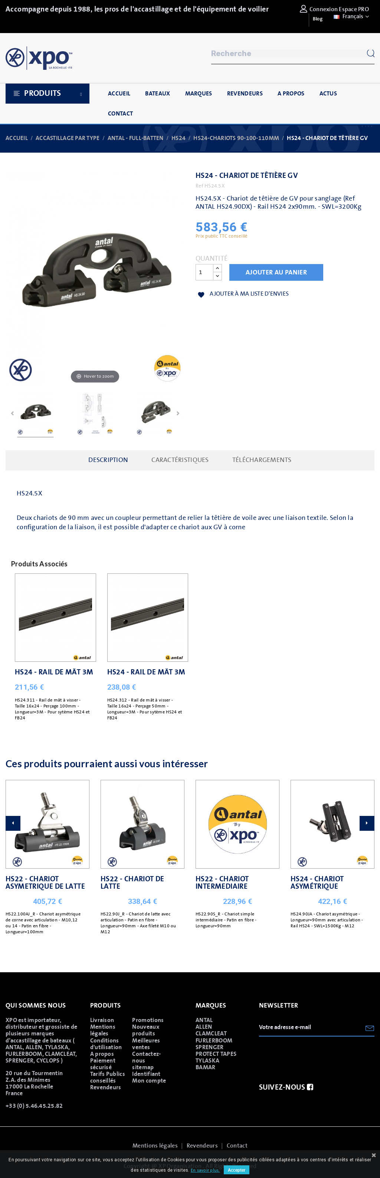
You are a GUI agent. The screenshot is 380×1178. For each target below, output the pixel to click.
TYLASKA (207, 1060)
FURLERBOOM (214, 1040)
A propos (102, 1054)
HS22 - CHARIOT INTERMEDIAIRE (222, 882)
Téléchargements (262, 460)
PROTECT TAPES (216, 1054)
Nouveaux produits (145, 1030)
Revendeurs (105, 1087)
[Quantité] (204, 272)
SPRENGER (210, 1047)
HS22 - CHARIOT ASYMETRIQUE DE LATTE (45, 882)
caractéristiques (180, 460)
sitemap (143, 1067)
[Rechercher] (292, 54)
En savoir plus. (205, 1170)
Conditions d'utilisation (106, 1044)
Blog (317, 19)
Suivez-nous (286, 1087)
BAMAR (206, 1067)
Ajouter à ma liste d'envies (243, 294)
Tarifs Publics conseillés (107, 1077)
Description (108, 460)
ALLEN (204, 1027)
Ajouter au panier (276, 272)
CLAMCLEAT (211, 1033)
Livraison (102, 1020)
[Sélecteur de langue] (350, 16)
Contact (237, 1145)
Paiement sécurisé (103, 1064)
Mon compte (149, 1080)
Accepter (236, 1170)
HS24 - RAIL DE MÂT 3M (54, 672)
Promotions (148, 1020)
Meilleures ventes (146, 1044)
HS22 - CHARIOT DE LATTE (132, 882)
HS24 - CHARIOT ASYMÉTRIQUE (317, 882)
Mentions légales (103, 1030)
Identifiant (146, 1074)
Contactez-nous (146, 1057)
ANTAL (204, 1020)
